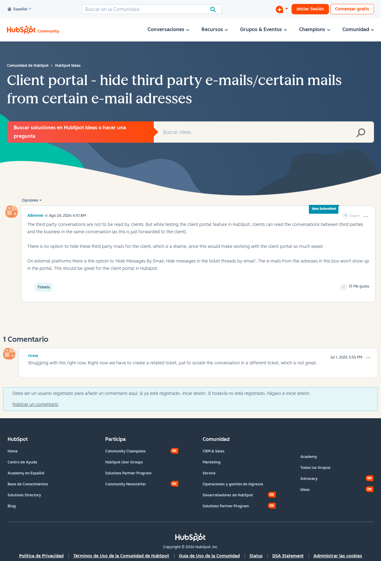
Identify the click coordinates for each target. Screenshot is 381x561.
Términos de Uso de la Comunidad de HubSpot (121, 556)
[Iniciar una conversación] (282, 9)
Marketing (212, 462)
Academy (308, 457)
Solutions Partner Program (128, 473)
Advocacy (309, 479)
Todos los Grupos (315, 468)
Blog (12, 506)
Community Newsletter (125, 484)
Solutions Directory (24, 495)
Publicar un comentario (35, 404)
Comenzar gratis (352, 9)
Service (209, 473)
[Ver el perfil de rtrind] (33, 355)
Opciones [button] (30, 200)
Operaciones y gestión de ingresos (233, 484)
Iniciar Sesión (310, 9)
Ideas (305, 490)
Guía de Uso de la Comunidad (209, 556)
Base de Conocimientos (28, 484)
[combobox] (152, 9)
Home (13, 451)
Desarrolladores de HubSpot (228, 495)
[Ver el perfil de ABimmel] (35, 215)
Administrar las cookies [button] (337, 556)
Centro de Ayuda (22, 462)
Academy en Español (26, 473)
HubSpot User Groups (124, 462)
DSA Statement (288, 556)
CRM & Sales (214, 451)
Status (256, 556)
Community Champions (125, 451)
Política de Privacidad (41, 556)
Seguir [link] (355, 216)
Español (17, 9)
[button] (366, 216)
